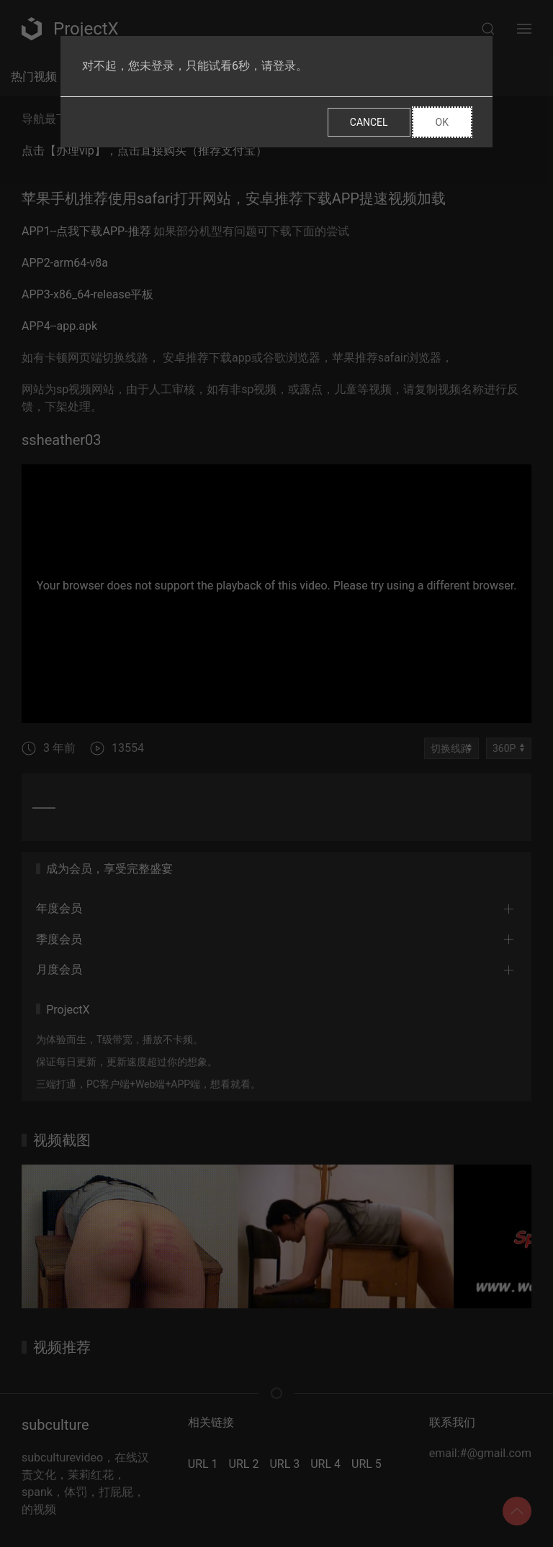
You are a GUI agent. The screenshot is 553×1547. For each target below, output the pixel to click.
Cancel (369, 122)
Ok (442, 122)
